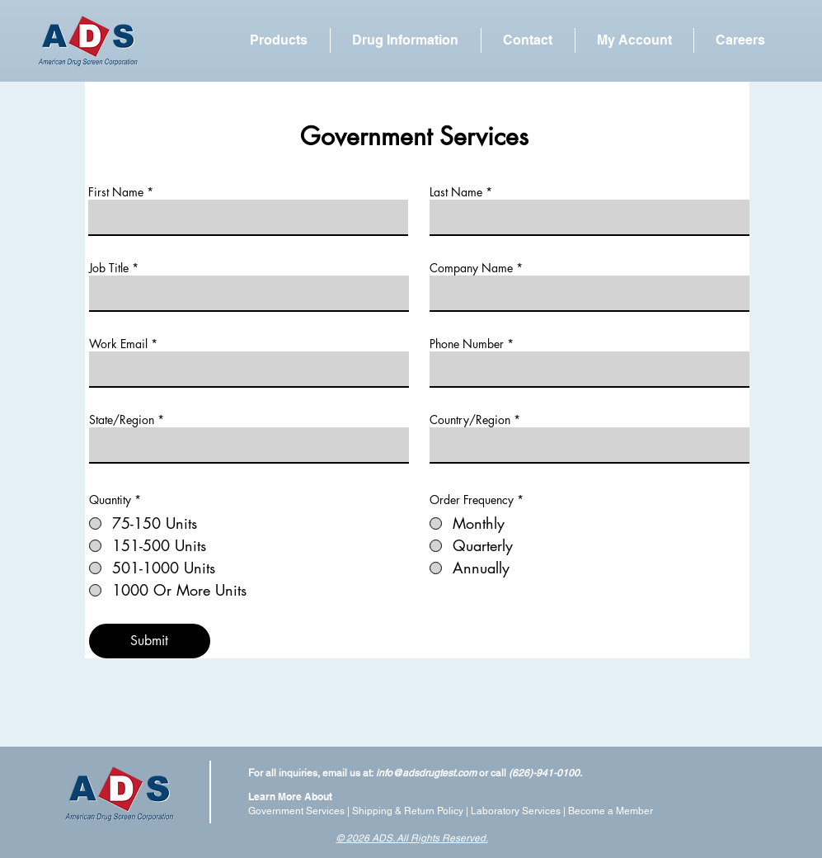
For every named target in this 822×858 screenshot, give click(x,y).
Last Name (456, 192)
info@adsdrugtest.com (426, 773)
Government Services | (300, 811)
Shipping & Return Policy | (411, 811)
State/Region (121, 420)
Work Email (118, 344)
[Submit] (149, 641)
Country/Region (470, 420)
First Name (115, 192)
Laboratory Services (516, 811)
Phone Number (467, 344)
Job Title (109, 268)
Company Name (471, 268)
